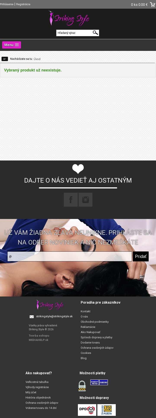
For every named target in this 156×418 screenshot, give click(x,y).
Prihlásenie (6, 4)
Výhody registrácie (37, 387)
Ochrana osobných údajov (97, 347)
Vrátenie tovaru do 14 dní (41, 408)
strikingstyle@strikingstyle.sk (54, 316)
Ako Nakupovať (90, 332)
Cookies (86, 353)
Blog (84, 358)
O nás (84, 316)
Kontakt (85, 311)
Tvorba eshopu (39, 335)
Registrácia (23, 4)
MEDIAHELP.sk (38, 340)
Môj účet (31, 392)
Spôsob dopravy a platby (96, 337)
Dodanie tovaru (90, 342)
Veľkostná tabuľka (37, 382)
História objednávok (38, 397)
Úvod (37, 59)
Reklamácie (88, 327)
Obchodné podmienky (95, 321)
